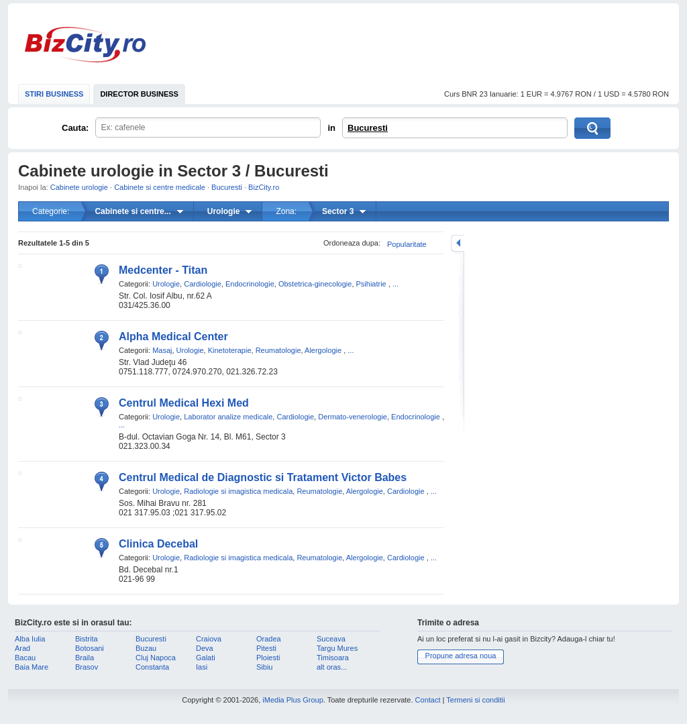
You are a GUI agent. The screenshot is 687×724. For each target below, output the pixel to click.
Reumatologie (278, 350)
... (395, 284)
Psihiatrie (371, 284)
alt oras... (332, 667)
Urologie (166, 284)
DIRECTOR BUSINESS (139, 94)
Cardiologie (202, 284)
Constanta (152, 667)
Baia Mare (31, 667)
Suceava (331, 639)
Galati (205, 658)
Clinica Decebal (158, 544)
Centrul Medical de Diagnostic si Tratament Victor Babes (263, 477)
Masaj (162, 350)
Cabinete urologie (79, 187)
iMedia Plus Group (292, 700)
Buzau (146, 648)
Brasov (86, 667)
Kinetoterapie (230, 350)
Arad (22, 648)
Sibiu (264, 667)
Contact (428, 700)
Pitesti (266, 648)
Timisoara (333, 658)
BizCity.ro (85, 44)
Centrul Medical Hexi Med (184, 403)
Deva (204, 648)
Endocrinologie (249, 284)
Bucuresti (368, 128)
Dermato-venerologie (352, 417)
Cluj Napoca (156, 658)
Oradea (268, 639)
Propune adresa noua (460, 656)
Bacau (25, 658)
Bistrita (86, 639)
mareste (457, 243)
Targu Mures (337, 648)
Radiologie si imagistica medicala (238, 491)
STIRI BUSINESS (54, 94)
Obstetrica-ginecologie (315, 284)
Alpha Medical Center (173, 336)
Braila (84, 658)
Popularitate (407, 244)
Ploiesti (268, 658)
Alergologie (323, 350)
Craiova (208, 639)
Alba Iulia (30, 639)
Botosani (89, 648)
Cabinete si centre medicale (159, 187)
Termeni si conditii (475, 700)
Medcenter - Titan (163, 270)
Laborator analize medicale (228, 417)
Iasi (201, 667)
